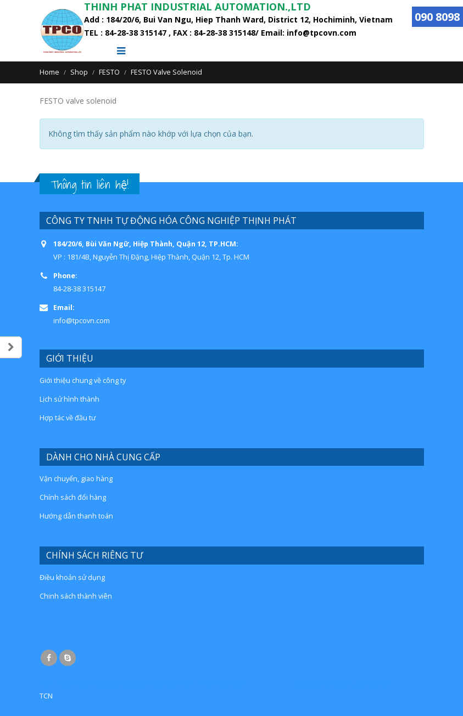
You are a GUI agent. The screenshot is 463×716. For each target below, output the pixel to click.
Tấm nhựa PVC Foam (214, 684)
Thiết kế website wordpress (133, 684)
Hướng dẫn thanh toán (76, 516)
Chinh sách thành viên (76, 596)
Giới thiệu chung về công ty (83, 380)
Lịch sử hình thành (69, 399)
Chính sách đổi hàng (73, 497)
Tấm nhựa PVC (63, 684)
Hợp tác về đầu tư (68, 417)
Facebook (49, 658)
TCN (46, 696)
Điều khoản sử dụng (72, 577)
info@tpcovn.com (81, 320)
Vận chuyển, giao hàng (76, 478)
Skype (67, 658)
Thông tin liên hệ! (90, 185)
